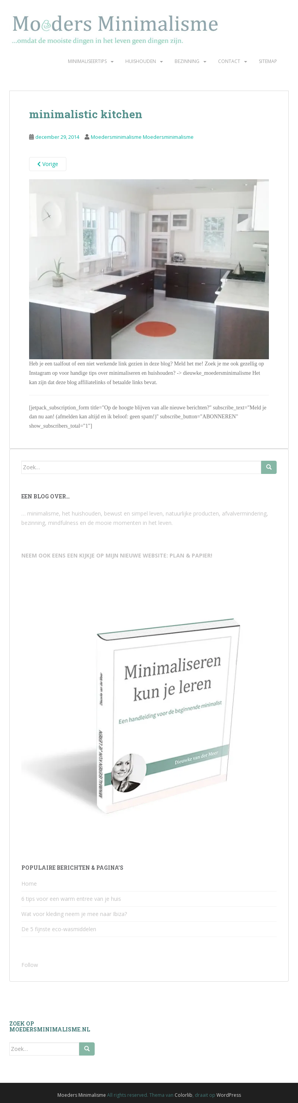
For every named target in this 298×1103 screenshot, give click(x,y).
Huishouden (140, 61)
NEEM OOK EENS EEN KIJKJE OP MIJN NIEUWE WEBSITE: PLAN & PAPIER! (116, 555)
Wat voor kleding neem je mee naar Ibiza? (74, 914)
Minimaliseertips (87, 61)
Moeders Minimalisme (81, 1095)
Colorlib (183, 1095)
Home (29, 883)
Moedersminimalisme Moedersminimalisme (142, 136)
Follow (29, 964)
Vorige (47, 164)
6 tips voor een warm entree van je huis (71, 898)
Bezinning (187, 61)
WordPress (229, 1095)
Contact (229, 61)
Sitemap (268, 61)
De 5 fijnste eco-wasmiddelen (58, 929)
